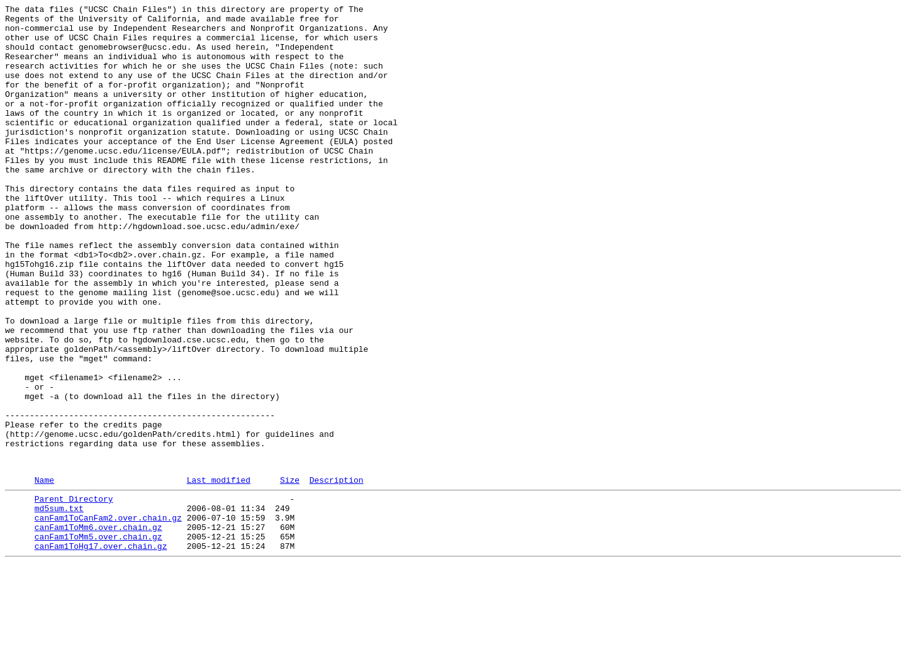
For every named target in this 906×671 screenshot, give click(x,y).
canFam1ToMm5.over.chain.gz (98, 640)
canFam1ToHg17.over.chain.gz (101, 651)
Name (44, 574)
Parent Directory (74, 595)
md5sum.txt (59, 606)
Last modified (218, 574)
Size (289, 574)
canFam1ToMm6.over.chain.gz (98, 628)
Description (337, 574)
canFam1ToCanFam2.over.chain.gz (108, 617)
